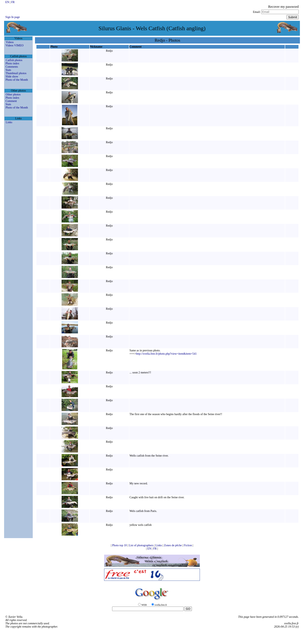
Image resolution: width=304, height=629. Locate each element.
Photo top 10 (119, 545)
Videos (10, 42)
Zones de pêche (173, 545)
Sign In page (12, 17)
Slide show (12, 76)
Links (9, 122)
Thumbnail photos (16, 73)
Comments (12, 66)
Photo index (12, 63)
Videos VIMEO (15, 45)
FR (13, 2)
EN (7, 2)
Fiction (188, 545)
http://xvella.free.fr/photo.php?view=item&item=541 (166, 353)
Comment (11, 101)
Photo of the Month (17, 79)
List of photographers (141, 545)
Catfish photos (14, 60)
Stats (8, 70)
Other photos (13, 94)
